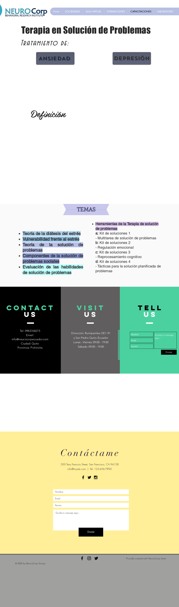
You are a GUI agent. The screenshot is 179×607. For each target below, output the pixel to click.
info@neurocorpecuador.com (30, 339)
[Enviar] (169, 352)
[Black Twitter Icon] (89, 477)
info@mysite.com (76, 469)
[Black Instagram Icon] (95, 477)
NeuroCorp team (157, 558)
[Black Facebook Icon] (83, 477)
